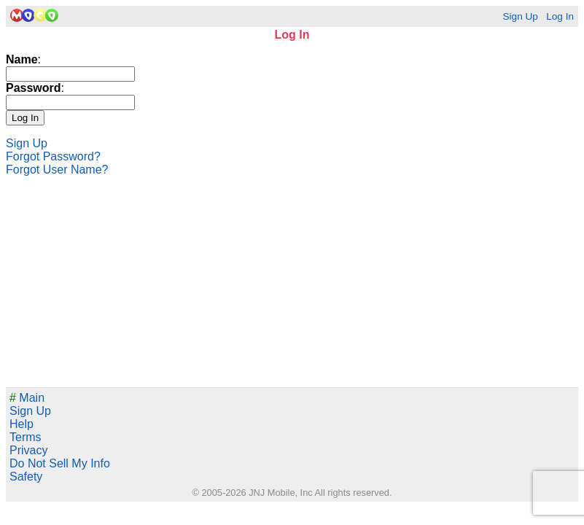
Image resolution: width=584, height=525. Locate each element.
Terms (25, 437)
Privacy (28, 450)
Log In (560, 16)
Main (26, 398)
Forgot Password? (53, 156)
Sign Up (519, 16)
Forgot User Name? (57, 169)
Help (21, 424)
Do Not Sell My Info (59, 463)
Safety (25, 476)
